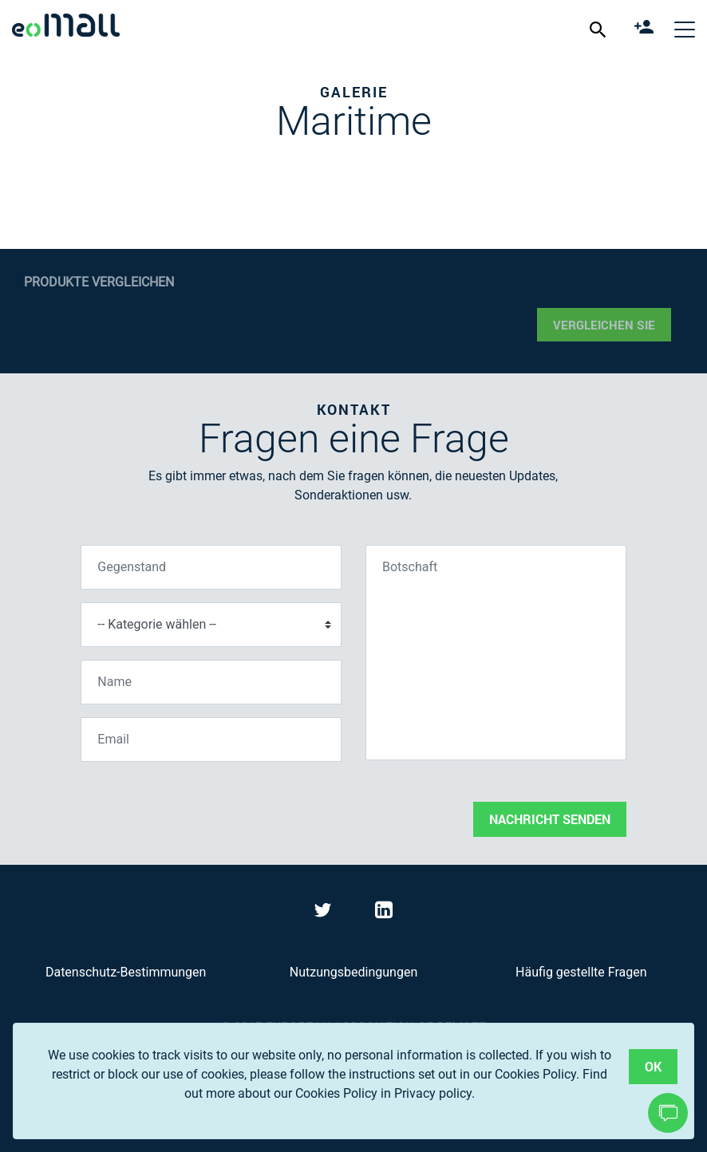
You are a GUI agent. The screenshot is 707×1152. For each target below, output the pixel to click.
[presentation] (202, 806)
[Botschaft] (495, 652)
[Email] (211, 739)
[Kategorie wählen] (211, 624)
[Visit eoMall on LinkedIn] (384, 913)
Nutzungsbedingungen (353, 972)
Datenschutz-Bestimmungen (125, 972)
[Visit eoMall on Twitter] (324, 913)
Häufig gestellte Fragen (580, 972)
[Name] (211, 682)
